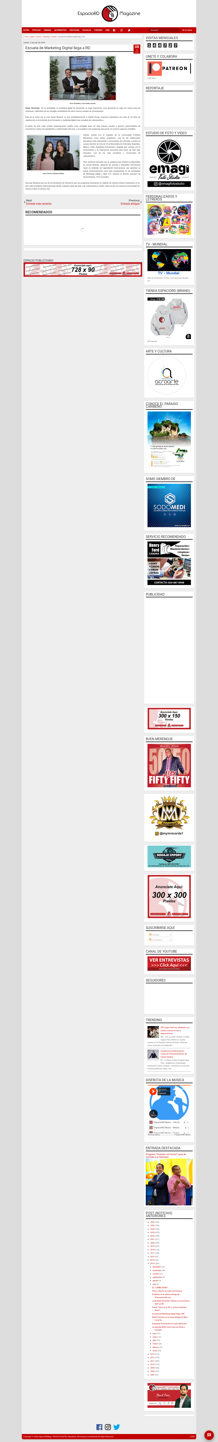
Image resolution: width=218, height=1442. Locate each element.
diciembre (157, 1267)
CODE (192, 1437)
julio (155, 1284)
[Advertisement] (169, 650)
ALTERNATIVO (60, 30)
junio (155, 1333)
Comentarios (155, 940)
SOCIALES (86, 30)
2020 (152, 1243)
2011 (152, 1361)
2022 (152, 1236)
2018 (152, 1250)
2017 (152, 1253)
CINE (107, 30)
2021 (152, 1239)
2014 (152, 1263)
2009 (152, 1368)
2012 (152, 1357)
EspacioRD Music (153, 1138)
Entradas (154, 935)
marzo (155, 1344)
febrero (156, 1347)
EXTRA (26, 30)
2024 (152, 1229)
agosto (156, 1281)
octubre (156, 1274)
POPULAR (36, 30)
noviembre (157, 1270)
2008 (152, 1371)
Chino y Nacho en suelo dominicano (167, 1291)
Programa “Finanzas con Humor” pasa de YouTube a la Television (166, 1155)
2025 (152, 1225)
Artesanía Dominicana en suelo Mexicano (169, 1324)
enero (155, 1351)
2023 (152, 1232)
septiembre (157, 1277)
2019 (152, 1246)
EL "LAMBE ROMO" (160, 1288)
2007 (152, 1375)
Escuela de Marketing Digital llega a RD (57, 48)
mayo (155, 1337)
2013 (152, 1354)
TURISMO (98, 30)
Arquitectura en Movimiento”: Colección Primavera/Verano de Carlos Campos (174, 1054)
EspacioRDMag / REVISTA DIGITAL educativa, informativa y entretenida (68, 1437)
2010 (152, 1364)
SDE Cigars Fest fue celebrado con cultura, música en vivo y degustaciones (175, 1030)
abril (155, 1340)
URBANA (47, 30)
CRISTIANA (74, 30)
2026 (152, 1222)
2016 (152, 1257)
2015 (152, 1260)
